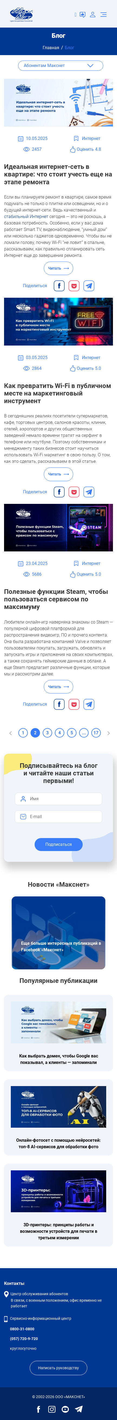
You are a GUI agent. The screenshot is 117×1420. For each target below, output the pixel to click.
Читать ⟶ (58, 268)
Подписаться (58, 844)
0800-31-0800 (22, 1329)
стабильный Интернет (26, 216)
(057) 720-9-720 (24, 1339)
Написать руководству (58, 1368)
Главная (51, 47)
